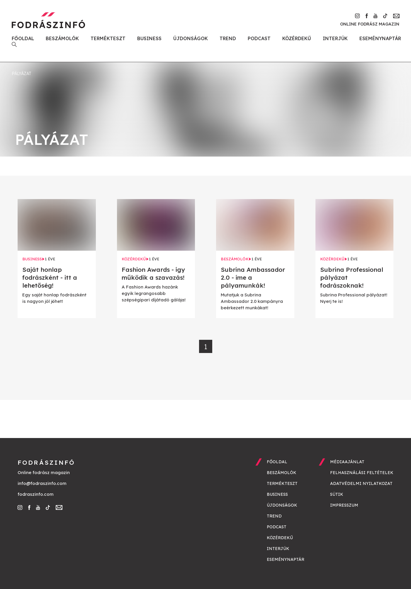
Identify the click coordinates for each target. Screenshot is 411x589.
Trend (228, 38)
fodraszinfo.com (36, 494)
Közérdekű (296, 38)
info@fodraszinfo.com (42, 483)
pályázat (21, 73)
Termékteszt (108, 38)
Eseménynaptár (380, 38)
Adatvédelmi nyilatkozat (361, 483)
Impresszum (344, 505)
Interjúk (335, 38)
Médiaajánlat (347, 461)
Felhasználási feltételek (361, 472)
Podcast (259, 38)
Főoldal (23, 38)
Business (149, 38)
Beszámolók (62, 38)
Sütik (336, 494)
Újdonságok (190, 38)
